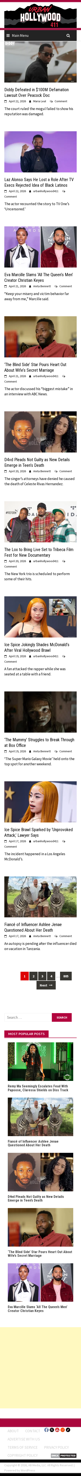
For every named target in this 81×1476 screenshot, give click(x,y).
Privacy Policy (56, 1447)
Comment (61, 101)
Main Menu (20, 35)
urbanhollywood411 (46, 191)
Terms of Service (23, 1447)
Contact (32, 1431)
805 (65, 976)
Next (46, 985)
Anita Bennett (42, 286)
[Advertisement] (40, 1367)
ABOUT (13, 1431)
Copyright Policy (23, 1455)
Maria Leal (39, 101)
